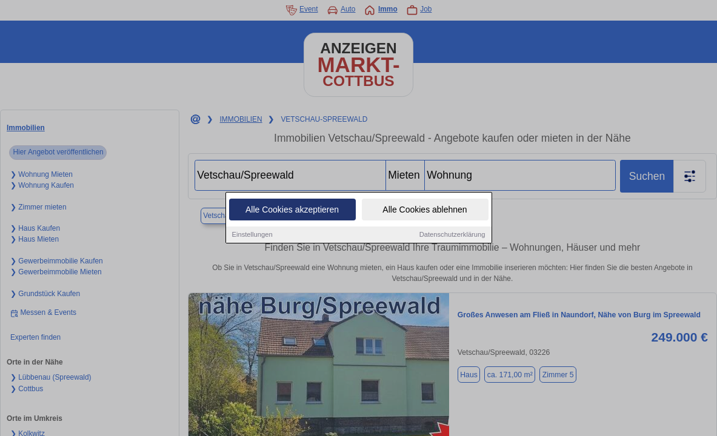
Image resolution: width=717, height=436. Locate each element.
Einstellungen (252, 235)
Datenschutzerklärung (452, 235)
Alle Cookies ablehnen (424, 210)
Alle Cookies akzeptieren (292, 210)
